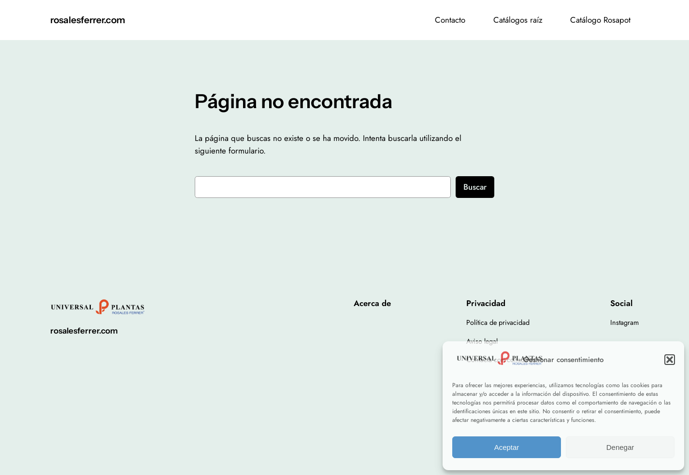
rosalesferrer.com (87, 20)
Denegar (620, 447)
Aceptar (506, 447)
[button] (670, 359)
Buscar (475, 187)
